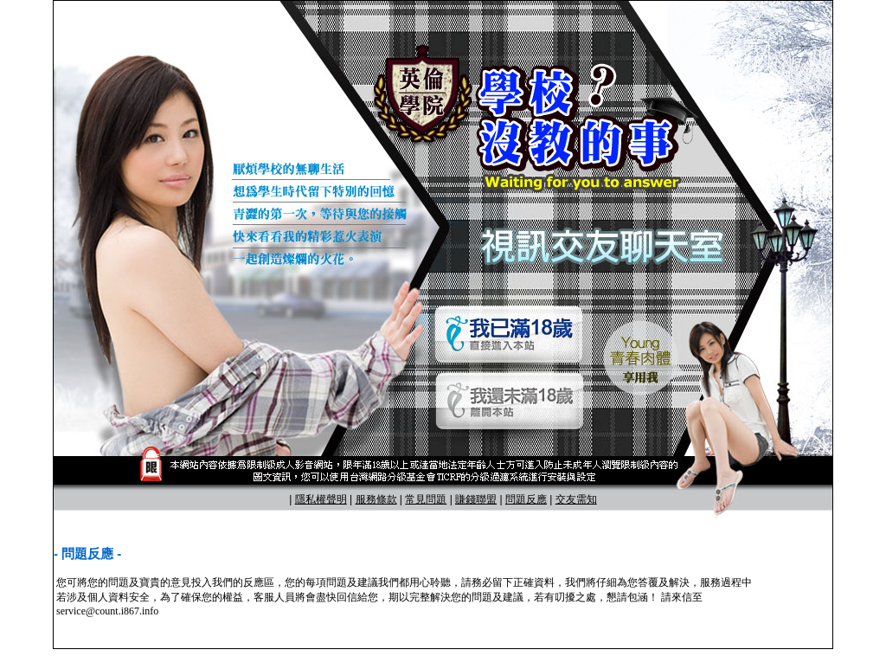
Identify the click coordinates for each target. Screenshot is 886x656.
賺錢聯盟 (476, 499)
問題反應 (526, 499)
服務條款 (376, 499)
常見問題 (425, 499)
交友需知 (576, 499)
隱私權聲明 (321, 499)
